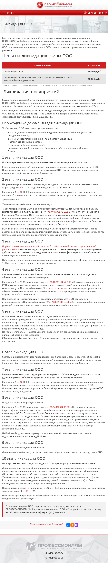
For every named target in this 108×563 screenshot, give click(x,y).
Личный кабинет (95, 13)
